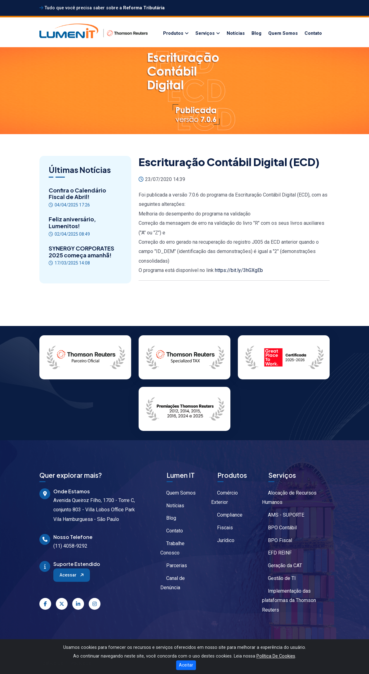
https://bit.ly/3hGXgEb (239, 270)
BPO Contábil (279, 528)
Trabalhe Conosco (172, 548)
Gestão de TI (279, 578)
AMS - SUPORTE (283, 515)
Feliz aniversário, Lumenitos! (72, 222)
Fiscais (222, 528)
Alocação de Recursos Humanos (289, 497)
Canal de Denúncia (172, 582)
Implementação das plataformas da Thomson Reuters (289, 600)
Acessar (72, 575)
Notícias (236, 33)
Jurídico (222, 540)
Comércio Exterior (224, 497)
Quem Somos (283, 33)
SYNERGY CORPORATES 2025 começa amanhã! (81, 251)
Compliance (226, 515)
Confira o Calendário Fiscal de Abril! (77, 193)
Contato (313, 33)
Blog (256, 33)
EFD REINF (277, 553)
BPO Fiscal (277, 540)
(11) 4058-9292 (70, 546)
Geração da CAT (282, 565)
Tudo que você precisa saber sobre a (102, 8)
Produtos (173, 33)
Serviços (205, 33)
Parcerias (173, 565)
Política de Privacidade (65, 663)
